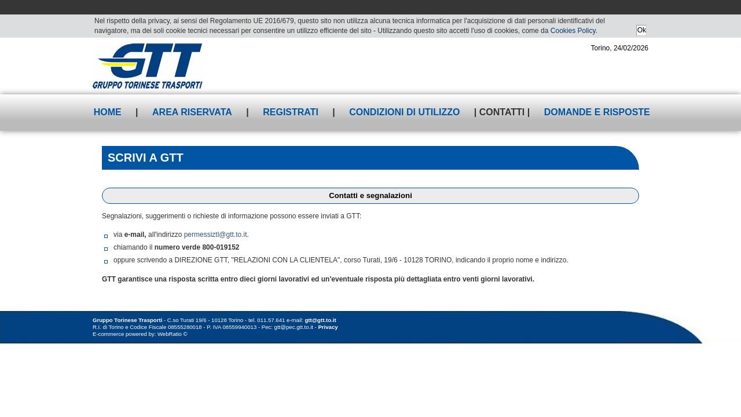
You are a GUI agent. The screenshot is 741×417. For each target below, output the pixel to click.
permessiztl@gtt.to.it (215, 235)
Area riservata (192, 112)
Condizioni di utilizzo (404, 112)
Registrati (290, 112)
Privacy (328, 327)
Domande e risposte (597, 112)
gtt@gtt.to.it (320, 320)
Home (108, 112)
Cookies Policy (573, 31)
